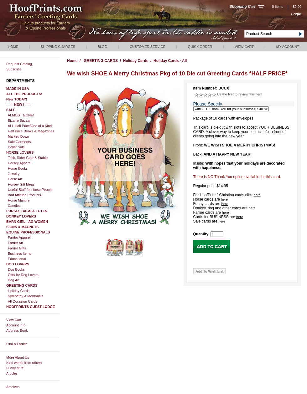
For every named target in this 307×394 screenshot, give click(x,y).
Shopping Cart (243, 6)
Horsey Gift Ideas (21, 184)
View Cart (244, 47)
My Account (287, 47)
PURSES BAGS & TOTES (26, 211)
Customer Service (147, 47)
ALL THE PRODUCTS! (24, 94)
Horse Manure (19, 200)
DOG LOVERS (17, 264)
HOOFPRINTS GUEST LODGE (30, 307)
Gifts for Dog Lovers (23, 275)
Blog (102, 47)
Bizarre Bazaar (19, 120)
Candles (14, 205)
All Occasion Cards (22, 301)
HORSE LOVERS (20, 152)
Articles (12, 373)
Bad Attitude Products (24, 195)
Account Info (15, 325)
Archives (12, 387)
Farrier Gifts (17, 248)
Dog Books (16, 269)
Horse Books (18, 168)
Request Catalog (19, 64)
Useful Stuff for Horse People (30, 190)
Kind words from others (24, 363)
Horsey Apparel (19, 163)
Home (13, 47)
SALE (10, 110)
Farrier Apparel (19, 237)
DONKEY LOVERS (21, 216)
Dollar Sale (16, 147)
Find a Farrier (16, 344)
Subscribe (14, 69)
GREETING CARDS (22, 285)
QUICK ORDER (200, 47)
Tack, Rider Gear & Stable (28, 158)
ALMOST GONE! (21, 115)
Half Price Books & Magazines (31, 131)
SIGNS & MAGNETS (22, 227)
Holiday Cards (18, 291)
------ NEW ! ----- (18, 104)
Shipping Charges (58, 47)
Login (296, 14)
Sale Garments (19, 142)
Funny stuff (14, 368)
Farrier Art (15, 243)
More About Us (17, 357)
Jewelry (13, 174)
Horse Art (15, 179)
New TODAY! (16, 99)
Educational (17, 259)
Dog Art (13, 280)
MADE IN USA (17, 88)
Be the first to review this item (239, 94)
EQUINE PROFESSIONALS (28, 232)
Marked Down (18, 136)
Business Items (19, 253)
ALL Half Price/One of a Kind (30, 126)
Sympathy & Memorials (25, 296)
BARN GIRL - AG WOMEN (27, 221)
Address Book (17, 330)
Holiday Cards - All (170, 61)
